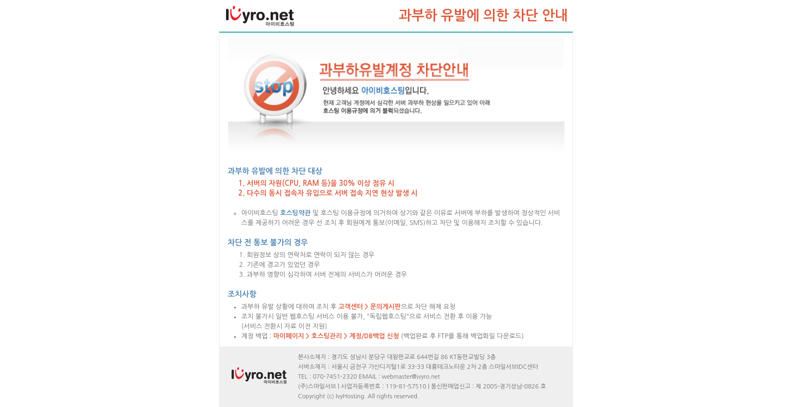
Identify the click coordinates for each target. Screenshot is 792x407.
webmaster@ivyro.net (411, 377)
